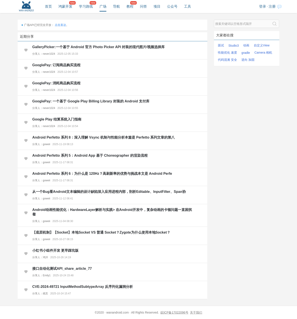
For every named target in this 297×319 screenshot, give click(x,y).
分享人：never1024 (43, 53)
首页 (48, 6)
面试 (221, 45)
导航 (116, 6)
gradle (245, 52)
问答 (143, 6)
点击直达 (60, 25)
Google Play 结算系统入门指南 (56, 119)
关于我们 (196, 312)
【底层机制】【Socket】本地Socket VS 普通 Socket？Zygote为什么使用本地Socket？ (101, 232)
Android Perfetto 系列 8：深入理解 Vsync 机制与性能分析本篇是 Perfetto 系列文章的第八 (103, 137)
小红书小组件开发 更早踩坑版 (55, 250)
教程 (129, 6)
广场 (102, 6)
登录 (262, 6)
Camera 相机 (263, 52)
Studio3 (233, 45)
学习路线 (86, 6)
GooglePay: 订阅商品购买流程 (56, 65)
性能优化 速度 (227, 52)
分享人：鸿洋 (40, 257)
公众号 (172, 6)
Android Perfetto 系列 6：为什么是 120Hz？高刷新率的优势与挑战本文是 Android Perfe (102, 173)
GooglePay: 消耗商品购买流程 (56, 83)
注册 (272, 6)
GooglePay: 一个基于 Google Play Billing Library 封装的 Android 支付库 (90, 101)
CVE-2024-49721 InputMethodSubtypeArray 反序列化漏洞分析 (82, 286)
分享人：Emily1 (41, 275)
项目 (157, 6)
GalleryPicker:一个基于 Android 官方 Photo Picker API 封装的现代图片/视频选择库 (98, 47)
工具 (187, 6)
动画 (246, 45)
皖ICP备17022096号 (174, 312)
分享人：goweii (41, 144)
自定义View (262, 45)
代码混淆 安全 (227, 59)
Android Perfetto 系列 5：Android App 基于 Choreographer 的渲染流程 (90, 155)
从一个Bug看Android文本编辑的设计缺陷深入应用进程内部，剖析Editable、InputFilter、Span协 (109, 191)
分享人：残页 (40, 293)
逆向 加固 (247, 59)
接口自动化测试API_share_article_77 (62, 268)
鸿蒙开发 (65, 6)
